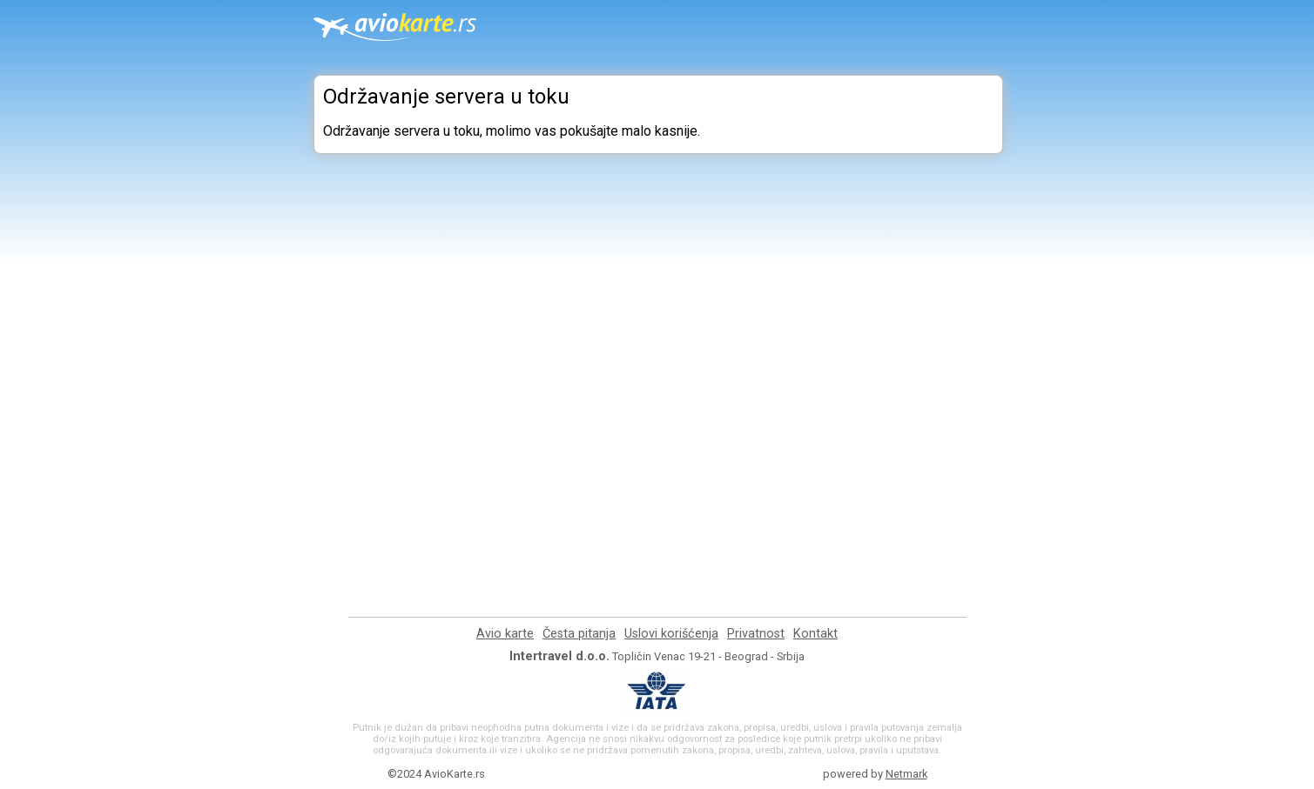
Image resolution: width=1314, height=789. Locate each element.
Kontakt (815, 633)
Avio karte (505, 633)
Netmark (906, 773)
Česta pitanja (579, 633)
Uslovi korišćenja (671, 633)
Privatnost (756, 633)
